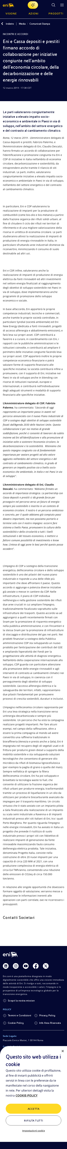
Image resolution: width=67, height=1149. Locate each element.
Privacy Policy (47, 1015)
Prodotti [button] (55, 13)
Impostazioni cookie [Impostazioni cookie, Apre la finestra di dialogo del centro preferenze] (33, 1130)
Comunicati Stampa (39, 23)
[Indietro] (2, 24)
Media (22, 23)
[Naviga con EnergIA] (33, 5)
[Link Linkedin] (6, 966)
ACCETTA (33, 1108)
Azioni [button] (33, 13)
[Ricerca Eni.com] (53, 5)
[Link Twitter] (46, 966)
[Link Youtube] (26, 966)
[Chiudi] (63, 1051)
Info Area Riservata (50, 1022)
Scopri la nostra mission (21, 1000)
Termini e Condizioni (19, 1015)
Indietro (10, 23)
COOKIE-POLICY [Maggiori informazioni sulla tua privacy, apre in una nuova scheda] (27, 1095)
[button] (8, 5)
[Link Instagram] (16, 966)
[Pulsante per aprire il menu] (62, 5)
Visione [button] (11, 13)
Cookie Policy (16, 1022)
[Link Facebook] (36, 966)
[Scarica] (5, 95)
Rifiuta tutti (33, 1120)
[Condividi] (13, 95)
